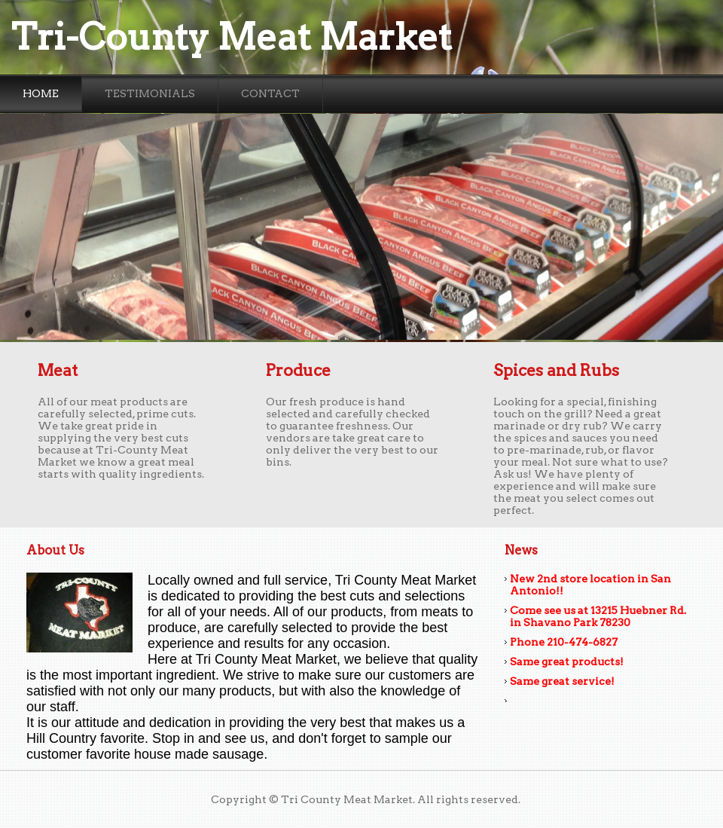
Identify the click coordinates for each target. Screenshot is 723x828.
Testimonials (150, 93)
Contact (270, 93)
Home (41, 93)
